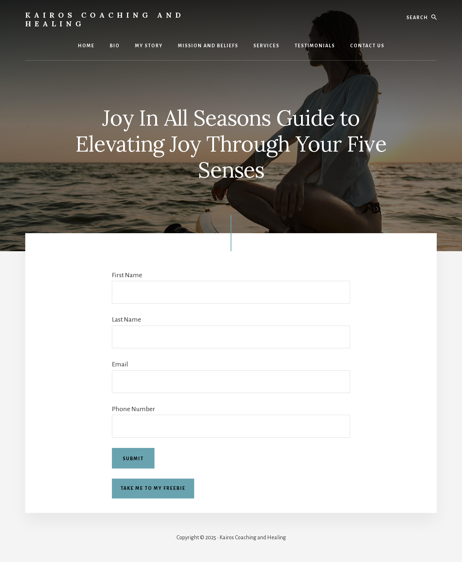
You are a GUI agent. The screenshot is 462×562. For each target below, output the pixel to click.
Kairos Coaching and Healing (104, 19)
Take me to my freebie (153, 488)
